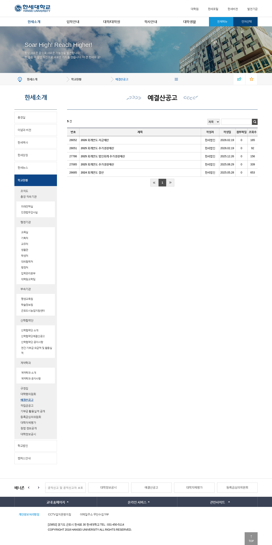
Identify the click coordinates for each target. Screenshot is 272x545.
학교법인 (23, 445)
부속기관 (25, 289)
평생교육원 (27, 298)
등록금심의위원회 (30, 417)
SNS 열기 (239, 79)
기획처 (24, 238)
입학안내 (72, 22)
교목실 (24, 232)
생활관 (24, 249)
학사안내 (150, 22)
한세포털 (213, 9)
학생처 (24, 255)
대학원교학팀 (28, 279)
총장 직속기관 (28, 196)
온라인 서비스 (137, 502)
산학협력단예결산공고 (33, 336)
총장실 (21, 117)
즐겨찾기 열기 (251, 79)
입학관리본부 (28, 273)
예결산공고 (121, 79)
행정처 (24, 267)
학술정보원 (27, 304)
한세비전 (233, 9)
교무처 (24, 243)
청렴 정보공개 (28, 428)
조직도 (24, 191)
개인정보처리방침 (29, 514)
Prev (29, 488)
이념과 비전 (24, 130)
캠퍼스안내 (24, 458)
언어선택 (246, 21)
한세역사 (23, 142)
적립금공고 (26, 405)
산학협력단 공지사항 (32, 342)
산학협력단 (26, 320)
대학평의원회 (28, 394)
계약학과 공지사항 (31, 378)
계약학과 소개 (28, 372)
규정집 (24, 388)
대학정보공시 (28, 434)
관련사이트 (217, 502)
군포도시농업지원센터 (33, 310)
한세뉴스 (23, 167)
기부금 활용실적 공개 (32, 411)
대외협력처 (27, 261)
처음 (154, 182)
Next (39, 488)
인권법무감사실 (29, 212)
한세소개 (34, 22)
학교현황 (76, 79)
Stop (34, 488)
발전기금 (252, 9)
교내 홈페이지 (55, 502)
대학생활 (189, 22)
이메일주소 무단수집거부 (94, 514)
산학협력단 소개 (29, 330)
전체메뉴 (222, 21)
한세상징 (23, 155)
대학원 (194, 9)
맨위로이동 (251, 538)
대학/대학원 (111, 22)
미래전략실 (27, 206)
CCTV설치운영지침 (59, 514)
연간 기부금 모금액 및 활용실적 (36, 350)
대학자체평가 (28, 422)
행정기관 (25, 222)
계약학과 (25, 362)
